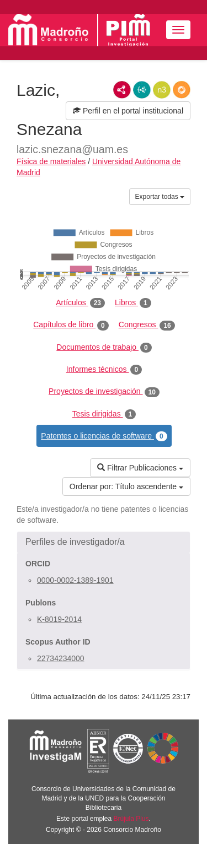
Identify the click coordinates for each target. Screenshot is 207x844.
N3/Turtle (162, 90)
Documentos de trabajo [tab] (103, 348)
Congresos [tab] (147, 325)
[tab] (103, 542)
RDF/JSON (181, 90)
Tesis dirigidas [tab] (104, 414)
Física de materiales (51, 161)
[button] (103, 542)
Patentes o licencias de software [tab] (104, 436)
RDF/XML (122, 90)
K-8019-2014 (59, 619)
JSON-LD (142, 90)
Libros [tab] (133, 303)
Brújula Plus (131, 819)
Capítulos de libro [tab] (71, 325)
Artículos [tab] (80, 303)
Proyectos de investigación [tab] (104, 392)
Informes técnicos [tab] (104, 370)
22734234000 (60, 658)
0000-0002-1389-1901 (75, 580)
